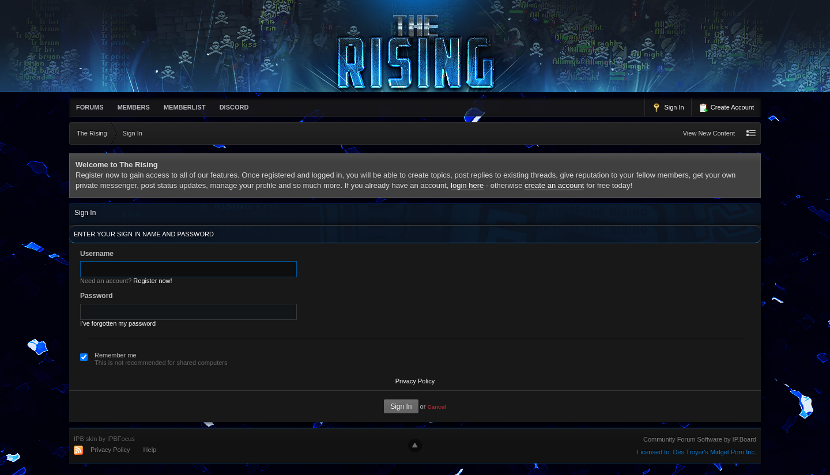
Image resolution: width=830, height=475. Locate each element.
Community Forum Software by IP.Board (699, 439)
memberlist (185, 107)
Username (97, 254)
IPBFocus (121, 438)
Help (150, 449)
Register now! (152, 280)
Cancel (436, 407)
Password (96, 296)
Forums (90, 107)
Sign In (668, 107)
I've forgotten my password (118, 323)
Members (134, 107)
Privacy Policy (415, 381)
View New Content (709, 133)
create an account (554, 185)
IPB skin (85, 438)
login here (467, 185)
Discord (234, 107)
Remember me (116, 355)
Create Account (726, 107)
